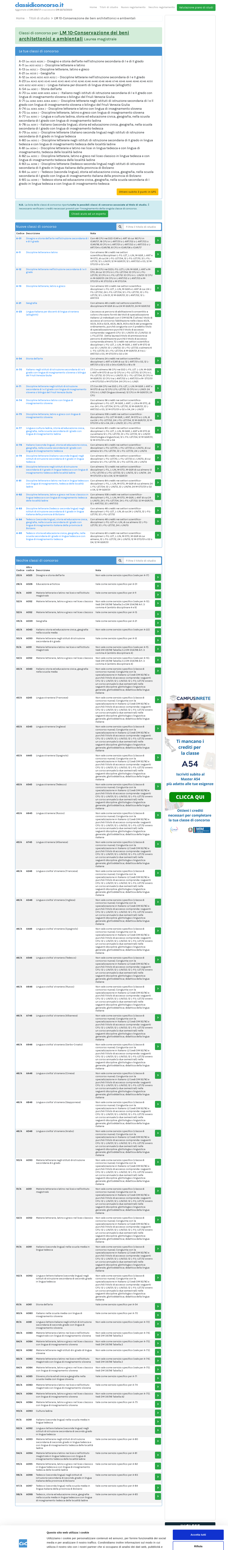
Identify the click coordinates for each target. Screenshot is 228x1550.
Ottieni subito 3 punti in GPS (137, 191)
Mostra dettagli (56, 1542)
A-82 (19, 494)
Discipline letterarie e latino (42, 252)
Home (93, 7)
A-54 (19, 358)
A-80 (19, 466)
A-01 (18, 238)
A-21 (18, 303)
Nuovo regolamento (133, 7)
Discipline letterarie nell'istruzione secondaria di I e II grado (56, 271)
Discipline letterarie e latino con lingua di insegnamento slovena (49, 402)
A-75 (19, 414)
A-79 (19, 455)
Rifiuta (198, 1524)
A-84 (19, 519)
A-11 (18, 252)
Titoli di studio (109, 7)
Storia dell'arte (34, 358)
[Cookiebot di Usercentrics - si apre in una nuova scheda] (23, 1543)
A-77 (19, 428)
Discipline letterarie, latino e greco (45, 286)
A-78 (19, 444)
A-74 (19, 400)
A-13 (18, 286)
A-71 (18, 386)
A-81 (18, 480)
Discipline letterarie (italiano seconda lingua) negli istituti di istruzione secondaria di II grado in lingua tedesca (55, 458)
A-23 (19, 311)
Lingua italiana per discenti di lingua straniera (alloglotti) (52, 313)
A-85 (19, 533)
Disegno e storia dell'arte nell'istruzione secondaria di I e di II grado (57, 240)
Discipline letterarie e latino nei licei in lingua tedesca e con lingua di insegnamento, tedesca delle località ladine (57, 483)
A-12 (18, 269)
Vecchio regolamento (161, 7)
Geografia (31, 303)
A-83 (19, 508)
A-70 (19, 369)
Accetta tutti (198, 1512)
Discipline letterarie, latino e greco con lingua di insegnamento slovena (53, 416)
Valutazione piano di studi (196, 7)
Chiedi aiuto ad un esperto (88, 213)
